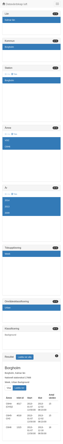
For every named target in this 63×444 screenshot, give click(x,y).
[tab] (31, 357)
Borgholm (9, 47)
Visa (9, 388)
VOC (7, 140)
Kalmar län (10, 20)
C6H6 (7, 146)
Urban (8, 307)
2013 (7, 206)
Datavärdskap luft (14, 4)
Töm (14, 74)
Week (7, 254)
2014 (7, 200)
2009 (7, 213)
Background (10, 335)
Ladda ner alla (24, 357)
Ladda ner (19, 388)
